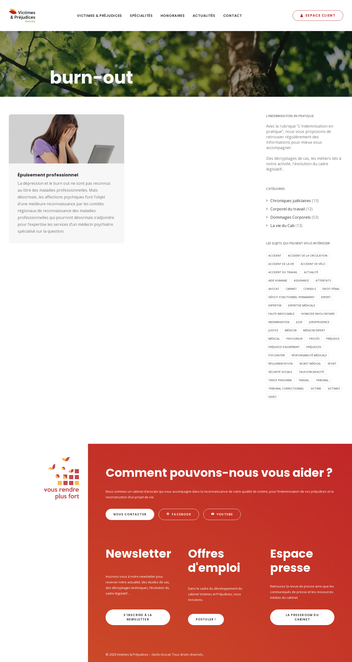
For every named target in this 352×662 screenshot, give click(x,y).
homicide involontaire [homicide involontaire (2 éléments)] (318, 286)
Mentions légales (118, 637)
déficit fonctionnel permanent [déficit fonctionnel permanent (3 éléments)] (291, 270)
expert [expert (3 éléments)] (326, 270)
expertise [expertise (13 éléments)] (275, 278)
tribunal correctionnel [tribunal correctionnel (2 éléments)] (286, 361)
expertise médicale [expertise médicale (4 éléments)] (301, 278)
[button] (66, 111)
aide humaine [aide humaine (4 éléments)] (277, 253)
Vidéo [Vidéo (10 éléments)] (272, 369)
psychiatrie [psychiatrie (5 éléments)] (276, 328)
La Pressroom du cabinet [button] (303, 590)
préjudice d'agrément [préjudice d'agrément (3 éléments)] (284, 320)
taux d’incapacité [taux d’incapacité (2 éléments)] (311, 345)
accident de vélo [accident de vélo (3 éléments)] (313, 237)
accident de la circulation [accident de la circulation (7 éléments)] (307, 228)
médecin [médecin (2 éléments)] (291, 303)
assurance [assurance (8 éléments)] (301, 253)
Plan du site (143, 637)
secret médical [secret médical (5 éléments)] (310, 336)
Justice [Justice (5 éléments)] (273, 303)
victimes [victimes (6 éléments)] (334, 361)
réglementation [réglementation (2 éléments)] (280, 336)
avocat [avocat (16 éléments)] (273, 261)
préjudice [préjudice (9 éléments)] (333, 311)
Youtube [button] (222, 487)
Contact (232, 15)
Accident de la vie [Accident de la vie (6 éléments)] (281, 237)
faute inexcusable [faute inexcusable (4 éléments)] (281, 286)
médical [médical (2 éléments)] (274, 311)
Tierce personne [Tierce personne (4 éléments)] (280, 353)
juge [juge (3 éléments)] (299, 295)
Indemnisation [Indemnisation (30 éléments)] (278, 295)
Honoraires (173, 15)
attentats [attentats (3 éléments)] (323, 253)
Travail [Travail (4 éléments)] (303, 353)
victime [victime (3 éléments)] (316, 361)
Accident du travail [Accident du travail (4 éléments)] (282, 245)
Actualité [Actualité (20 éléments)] (311, 245)
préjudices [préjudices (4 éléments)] (313, 320)
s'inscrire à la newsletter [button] (138, 590)
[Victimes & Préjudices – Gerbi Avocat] (22, 15)
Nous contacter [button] (129, 487)
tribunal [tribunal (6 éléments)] (322, 353)
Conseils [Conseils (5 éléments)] (309, 261)
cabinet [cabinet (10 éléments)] (291, 261)
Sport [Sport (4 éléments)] (332, 336)
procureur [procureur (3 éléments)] (294, 311)
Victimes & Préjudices (99, 15)
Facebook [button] (178, 487)
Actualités (204, 15)
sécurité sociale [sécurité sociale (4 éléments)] (280, 345)
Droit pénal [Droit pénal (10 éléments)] (331, 261)
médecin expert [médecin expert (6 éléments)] (314, 303)
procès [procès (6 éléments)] (314, 311)
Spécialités (141, 15)
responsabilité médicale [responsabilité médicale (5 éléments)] (309, 328)
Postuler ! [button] (206, 592)
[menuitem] (99, 15)
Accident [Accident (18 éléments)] (274, 228)
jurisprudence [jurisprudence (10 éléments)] (319, 295)
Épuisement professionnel (48, 147)
